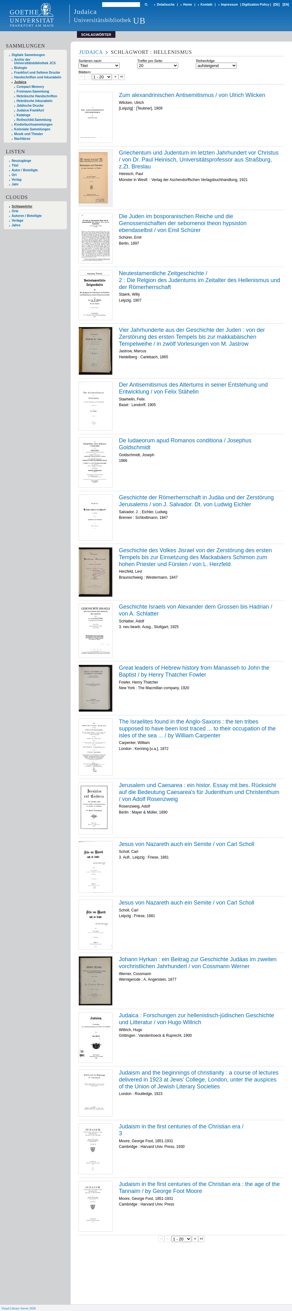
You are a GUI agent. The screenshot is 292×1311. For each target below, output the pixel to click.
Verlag (16, 179)
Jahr (15, 184)
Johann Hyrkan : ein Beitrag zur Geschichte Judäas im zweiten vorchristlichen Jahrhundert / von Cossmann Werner (198, 962)
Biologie (20, 68)
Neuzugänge (21, 160)
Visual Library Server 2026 (18, 1308)
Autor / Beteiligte (25, 170)
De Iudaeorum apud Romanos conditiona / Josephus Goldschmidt (185, 444)
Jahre (16, 225)
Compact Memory (30, 86)
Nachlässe (22, 138)
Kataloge (24, 115)
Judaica (20, 82)
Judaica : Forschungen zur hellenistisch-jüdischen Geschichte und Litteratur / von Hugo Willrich (196, 1018)
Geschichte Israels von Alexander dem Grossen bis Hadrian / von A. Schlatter (195, 610)
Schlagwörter (22, 206)
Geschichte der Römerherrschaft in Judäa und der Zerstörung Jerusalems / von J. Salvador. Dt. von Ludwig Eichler (196, 501)
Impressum (229, 4)
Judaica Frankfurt (30, 110)
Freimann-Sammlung (33, 91)
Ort (14, 175)
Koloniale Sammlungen (32, 129)
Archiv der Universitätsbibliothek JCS (35, 61)
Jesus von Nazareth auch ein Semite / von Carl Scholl (186, 844)
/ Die (199, 280)
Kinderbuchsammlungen (33, 124)
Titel (15, 165)
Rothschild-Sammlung (34, 120)
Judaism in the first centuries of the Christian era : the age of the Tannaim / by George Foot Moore (199, 1187)
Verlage (17, 220)
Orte (15, 211)
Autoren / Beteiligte (27, 216)
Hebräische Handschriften (37, 96)
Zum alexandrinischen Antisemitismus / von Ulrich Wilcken (192, 95)
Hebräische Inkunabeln (35, 101)
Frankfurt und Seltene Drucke (37, 72)
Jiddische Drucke (30, 105)
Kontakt (206, 4)
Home (187, 4)
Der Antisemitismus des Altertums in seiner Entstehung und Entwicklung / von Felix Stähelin (193, 388)
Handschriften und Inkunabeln (37, 77)
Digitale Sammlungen (28, 55)
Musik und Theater (28, 134)
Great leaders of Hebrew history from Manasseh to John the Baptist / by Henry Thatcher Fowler (194, 671)
